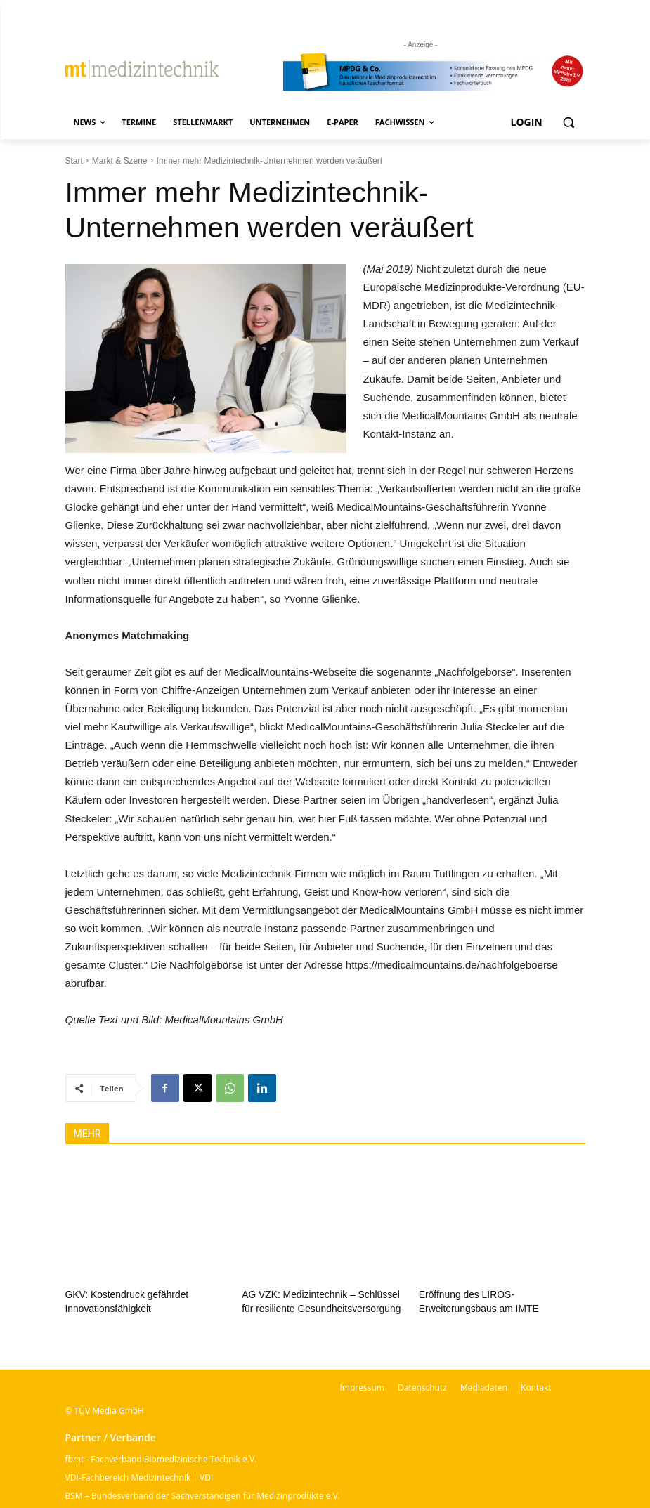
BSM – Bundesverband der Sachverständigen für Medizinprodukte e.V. (202, 1492)
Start (74, 161)
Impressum (362, 1384)
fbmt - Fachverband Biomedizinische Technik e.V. (161, 1456)
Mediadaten (483, 1384)
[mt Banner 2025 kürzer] (434, 72)
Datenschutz (422, 1384)
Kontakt (536, 1384)
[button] (568, 122)
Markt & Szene (120, 161)
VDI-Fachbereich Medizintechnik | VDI (139, 1474)
